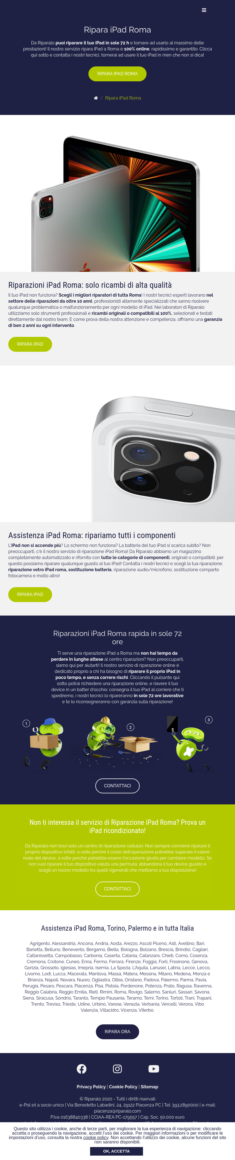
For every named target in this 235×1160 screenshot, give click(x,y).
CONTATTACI (117, 785)
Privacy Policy (91, 1086)
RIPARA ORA (117, 1031)
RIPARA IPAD (30, 344)
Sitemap (149, 1086)
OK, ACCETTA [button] (116, 1151)
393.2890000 (185, 1105)
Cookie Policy (123, 1086)
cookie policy (95, 1137)
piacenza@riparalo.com (117, 1111)
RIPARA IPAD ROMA (117, 73)
